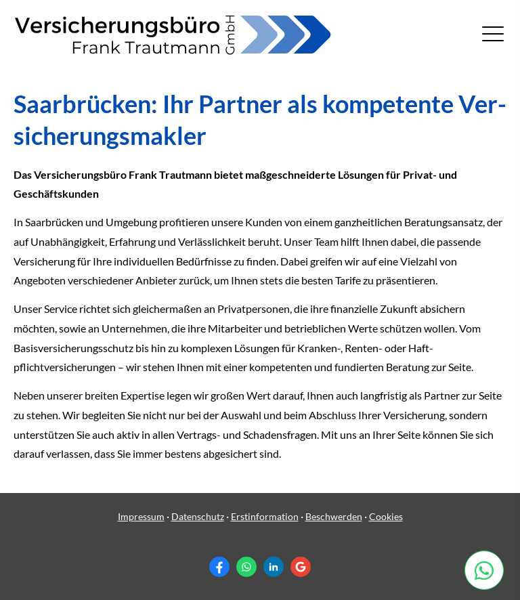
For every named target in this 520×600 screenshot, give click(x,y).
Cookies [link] (386, 516)
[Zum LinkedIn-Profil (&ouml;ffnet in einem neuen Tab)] (273, 567)
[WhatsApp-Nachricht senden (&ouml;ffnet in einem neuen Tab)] (246, 567)
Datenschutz (197, 516)
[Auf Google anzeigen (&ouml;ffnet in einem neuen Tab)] (300, 567)
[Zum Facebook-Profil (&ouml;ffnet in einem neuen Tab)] (219, 567)
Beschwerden (333, 516)
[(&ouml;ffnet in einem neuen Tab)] (488, 570)
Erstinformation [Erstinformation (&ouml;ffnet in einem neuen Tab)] (265, 516)
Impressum (141, 516)
